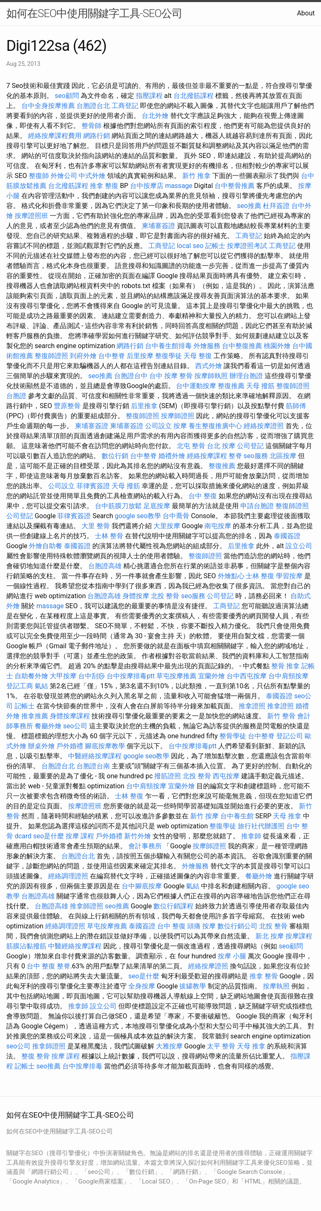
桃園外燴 (277, 346)
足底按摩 (156, 506)
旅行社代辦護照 (261, 826)
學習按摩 (289, 576)
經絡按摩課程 (207, 456)
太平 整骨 (221, 1046)
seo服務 (256, 456)
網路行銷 (96, 136)
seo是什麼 (48, 836)
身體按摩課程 (70, 716)
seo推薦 (249, 206)
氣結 (41, 686)
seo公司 (75, 726)
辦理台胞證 (246, 376)
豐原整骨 (67, 406)
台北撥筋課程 (193, 96)
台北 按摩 (221, 446)
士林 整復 (260, 576)
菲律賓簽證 (93, 486)
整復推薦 (231, 386)
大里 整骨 (96, 526)
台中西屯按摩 (247, 676)
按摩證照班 (31, 216)
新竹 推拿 (196, 176)
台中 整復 (203, 496)
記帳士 (215, 246)
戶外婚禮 (69, 746)
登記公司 (289, 736)
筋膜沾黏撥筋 (26, 946)
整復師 (39, 176)
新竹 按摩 (204, 816)
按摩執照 (276, 986)
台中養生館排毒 (168, 346)
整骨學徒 (232, 736)
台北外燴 (155, 116)
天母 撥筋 (260, 386)
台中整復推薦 (242, 346)
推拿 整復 (104, 186)
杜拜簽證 (276, 206)
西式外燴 (208, 366)
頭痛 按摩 (201, 926)
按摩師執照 (211, 376)
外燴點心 (231, 576)
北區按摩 (283, 456)
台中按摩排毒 (82, 1066)
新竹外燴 (137, 836)
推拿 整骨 (264, 976)
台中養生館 (237, 816)
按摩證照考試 (247, 246)
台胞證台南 (93, 766)
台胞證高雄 (105, 566)
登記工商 (19, 686)
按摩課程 (298, 936)
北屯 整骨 (191, 446)
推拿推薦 (34, 716)
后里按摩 (140, 356)
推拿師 (251, 836)
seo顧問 (67, 96)
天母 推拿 (287, 816)
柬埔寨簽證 (158, 226)
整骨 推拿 (285, 666)
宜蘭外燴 (211, 676)
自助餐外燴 (31, 676)
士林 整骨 (109, 536)
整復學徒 (168, 356)
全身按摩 (141, 986)
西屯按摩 (226, 776)
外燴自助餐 (45, 546)
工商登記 (125, 106)
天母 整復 (197, 356)
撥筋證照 (167, 776)
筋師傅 (296, 406)
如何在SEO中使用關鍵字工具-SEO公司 (94, 13)
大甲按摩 (63, 676)
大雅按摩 (169, 1046)
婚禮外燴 (171, 456)
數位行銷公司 (237, 926)
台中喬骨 (176, 516)
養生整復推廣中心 (215, 426)
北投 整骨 (165, 596)
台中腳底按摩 (142, 886)
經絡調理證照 (68, 876)
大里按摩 (166, 526)
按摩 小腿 (232, 956)
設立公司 (298, 546)
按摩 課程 (80, 836)
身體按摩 (135, 596)
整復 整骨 (35, 1056)
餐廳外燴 (48, 726)
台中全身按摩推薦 (48, 106)
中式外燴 (92, 176)
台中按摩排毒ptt (131, 676)
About (306, 13)
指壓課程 (149, 96)
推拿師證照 (86, 906)
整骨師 (92, 126)
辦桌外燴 (41, 746)
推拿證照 (252, 706)
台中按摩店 (146, 186)
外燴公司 (64, 176)
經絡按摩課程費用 (55, 136)
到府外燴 (83, 356)
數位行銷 (115, 456)
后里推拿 (144, 406)
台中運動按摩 (196, 386)
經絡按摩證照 (264, 426)
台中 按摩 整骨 (171, 376)
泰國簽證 (287, 536)
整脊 (235, 456)
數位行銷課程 (173, 906)
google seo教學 (138, 516)
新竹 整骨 (281, 716)
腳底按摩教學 (105, 746)
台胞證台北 (93, 106)
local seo (190, 246)
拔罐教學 (192, 986)
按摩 (180, 426)
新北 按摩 (269, 936)
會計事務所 (145, 846)
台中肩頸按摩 (288, 676)
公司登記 (250, 446)
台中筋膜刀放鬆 (118, 506)
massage (178, 186)
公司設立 (158, 426)
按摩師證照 (177, 416)
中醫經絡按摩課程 (95, 756)
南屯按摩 (217, 526)
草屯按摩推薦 (176, 676)
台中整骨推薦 (234, 186)
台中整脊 (111, 356)
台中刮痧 (91, 676)
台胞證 (16, 396)
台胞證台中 (131, 376)
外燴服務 (207, 346)
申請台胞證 (257, 506)
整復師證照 (51, 356)
